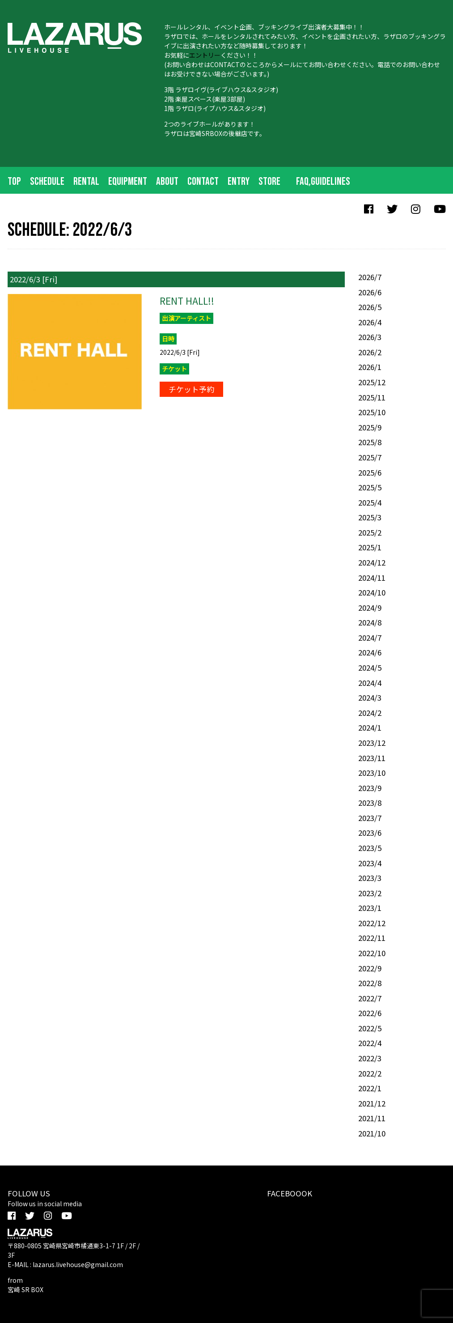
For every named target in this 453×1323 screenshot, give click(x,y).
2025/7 (369, 457)
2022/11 (371, 937)
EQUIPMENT (127, 181)
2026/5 (369, 307)
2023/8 (369, 802)
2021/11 (371, 1118)
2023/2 (369, 893)
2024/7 (369, 637)
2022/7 (369, 998)
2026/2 (369, 352)
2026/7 (369, 277)
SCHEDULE (47, 181)
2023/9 (369, 788)
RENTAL (86, 181)
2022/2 (369, 1073)
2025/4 (369, 502)
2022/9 (369, 968)
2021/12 (371, 1103)
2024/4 (369, 682)
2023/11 (371, 758)
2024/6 (369, 652)
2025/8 (369, 442)
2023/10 (371, 772)
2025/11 (371, 397)
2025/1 (369, 547)
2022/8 (369, 983)
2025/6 (369, 472)
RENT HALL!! (187, 300)
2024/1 (369, 727)
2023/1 (369, 907)
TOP (14, 181)
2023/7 (369, 818)
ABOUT (167, 181)
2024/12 (371, 562)
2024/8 (369, 622)
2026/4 (369, 322)
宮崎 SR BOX (25, 1289)
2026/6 (369, 292)
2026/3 (369, 337)
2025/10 (371, 412)
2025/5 (369, 487)
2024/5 (369, 667)
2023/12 (371, 742)
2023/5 (369, 847)
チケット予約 (191, 389)
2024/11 (371, 577)
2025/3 (369, 517)
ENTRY (239, 181)
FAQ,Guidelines (323, 181)
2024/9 (369, 607)
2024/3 (369, 697)
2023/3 (369, 877)
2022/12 (371, 923)
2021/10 (371, 1133)
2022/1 (369, 1088)
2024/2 (369, 712)
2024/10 (371, 592)
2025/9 (369, 427)
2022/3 (369, 1058)
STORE (269, 181)
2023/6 (369, 832)
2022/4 (369, 1043)
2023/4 (369, 863)
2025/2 (369, 532)
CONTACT (203, 181)
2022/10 (371, 953)
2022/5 (369, 1028)
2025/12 (371, 382)
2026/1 (369, 367)
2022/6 (369, 1013)
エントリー (204, 55)
